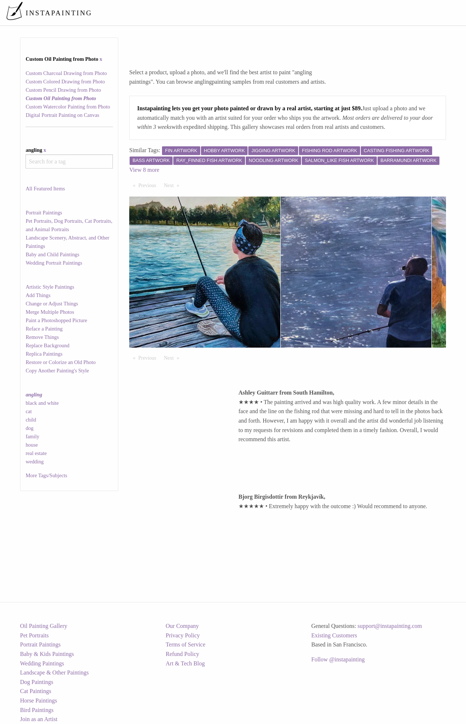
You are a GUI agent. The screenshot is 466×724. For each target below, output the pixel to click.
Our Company (182, 626)
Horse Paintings (38, 700)
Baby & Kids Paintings (47, 654)
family (32, 436)
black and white (42, 403)
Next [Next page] (173, 185)
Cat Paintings (35, 691)
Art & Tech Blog (185, 663)
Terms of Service (185, 644)
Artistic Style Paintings (49, 287)
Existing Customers (334, 635)
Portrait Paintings (43, 212)
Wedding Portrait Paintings (53, 263)
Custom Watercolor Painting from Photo (67, 107)
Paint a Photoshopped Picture (56, 320)
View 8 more (144, 170)
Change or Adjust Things (51, 303)
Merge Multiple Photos (49, 312)
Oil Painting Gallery (43, 626)
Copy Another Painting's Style (57, 370)
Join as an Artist (39, 719)
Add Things (37, 295)
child (30, 420)
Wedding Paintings (42, 663)
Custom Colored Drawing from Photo (64, 81)
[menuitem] (307, 12)
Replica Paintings (43, 354)
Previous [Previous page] (149, 185)
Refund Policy (182, 654)
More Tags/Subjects (46, 475)
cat (28, 411)
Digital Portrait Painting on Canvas (62, 115)
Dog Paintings (36, 682)
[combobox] (68, 161)
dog (29, 428)
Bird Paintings (37, 710)
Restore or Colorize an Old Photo (60, 362)
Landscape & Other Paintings (54, 672)
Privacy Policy (183, 635)
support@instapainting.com (390, 626)
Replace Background (47, 345)
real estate (36, 453)
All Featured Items (45, 188)
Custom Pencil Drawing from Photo (63, 90)
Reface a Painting (44, 329)
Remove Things (42, 337)
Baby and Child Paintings (52, 254)
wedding (34, 461)
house (31, 445)
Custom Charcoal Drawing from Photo (66, 73)
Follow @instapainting (338, 659)
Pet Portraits (34, 635)
